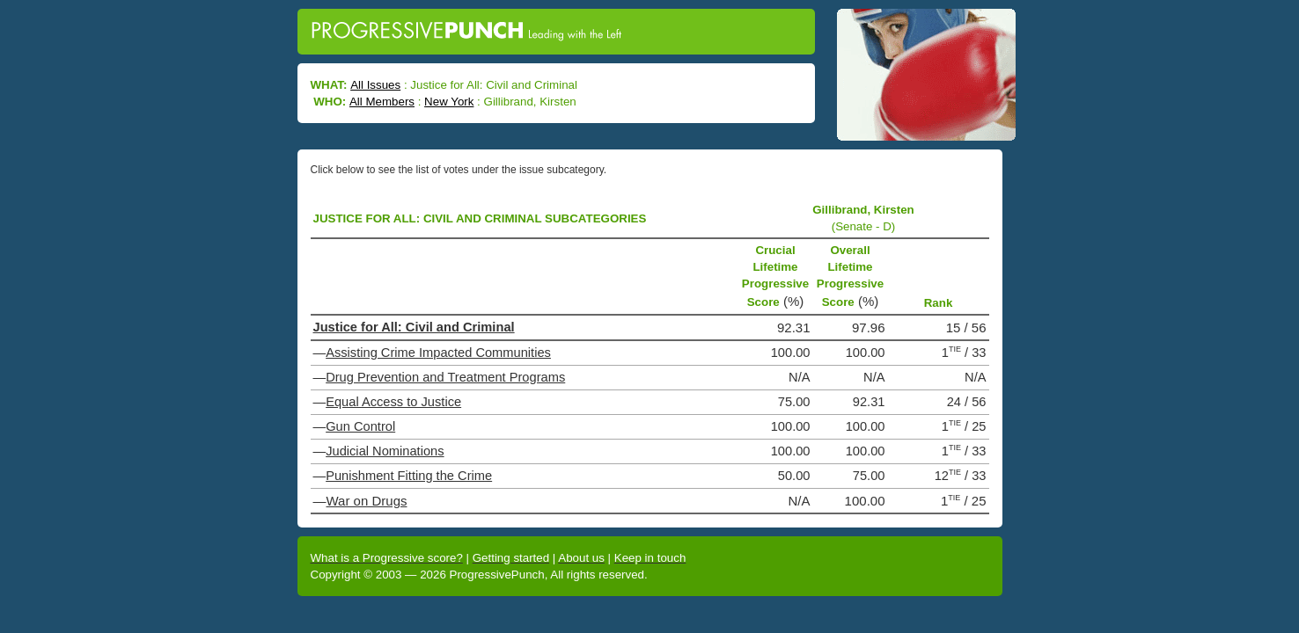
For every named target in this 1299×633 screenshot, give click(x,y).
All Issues (375, 84)
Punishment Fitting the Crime (409, 476)
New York (448, 101)
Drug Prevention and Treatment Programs (445, 377)
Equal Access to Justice (393, 402)
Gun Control (360, 426)
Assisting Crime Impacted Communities (438, 353)
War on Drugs (367, 500)
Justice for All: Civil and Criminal (414, 327)
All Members (382, 101)
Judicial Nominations (385, 451)
